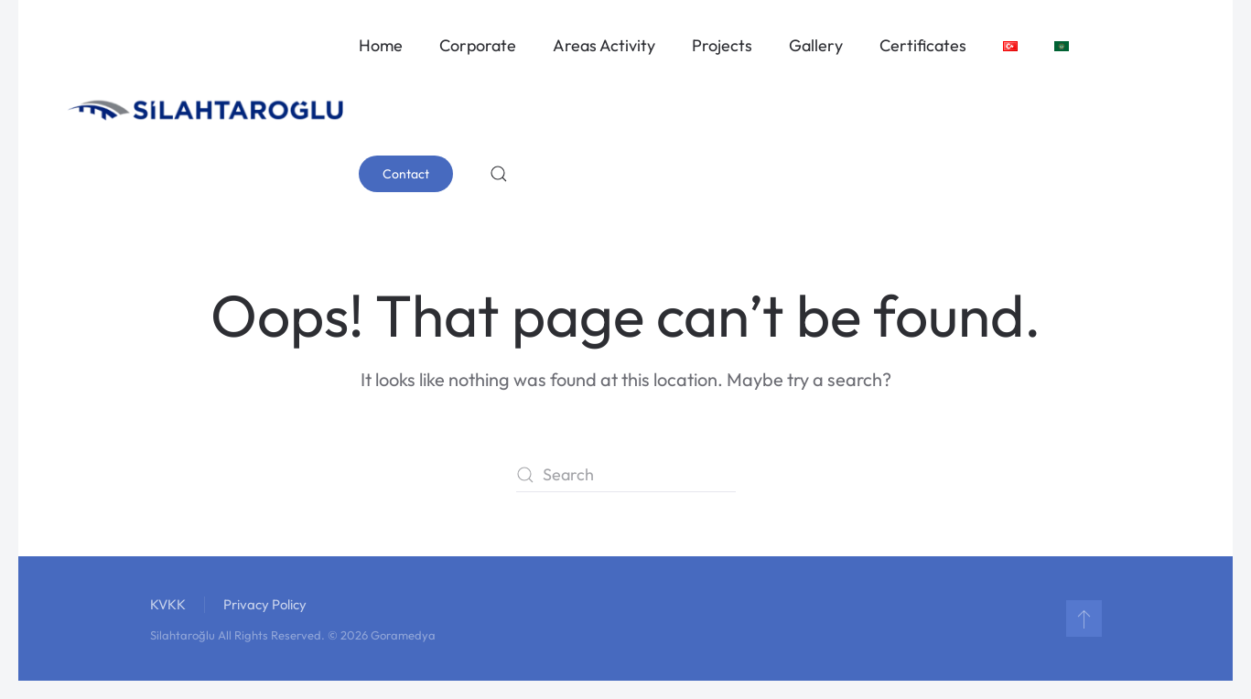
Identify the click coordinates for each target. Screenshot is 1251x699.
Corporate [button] (477, 45)
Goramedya (403, 635)
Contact (406, 174)
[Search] (626, 474)
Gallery (816, 45)
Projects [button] (722, 45)
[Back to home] (207, 110)
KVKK (168, 604)
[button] (499, 174)
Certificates (922, 45)
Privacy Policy (265, 604)
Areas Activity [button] (604, 45)
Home (381, 45)
